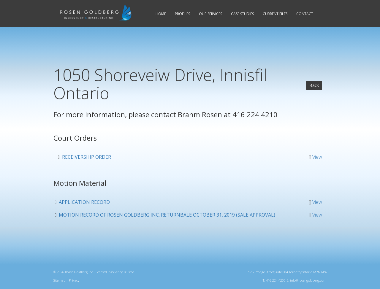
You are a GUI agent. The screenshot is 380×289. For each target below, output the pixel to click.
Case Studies (242, 13)
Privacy (74, 280)
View (317, 157)
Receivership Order (86, 157)
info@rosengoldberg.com (308, 280)
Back (314, 85)
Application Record (84, 202)
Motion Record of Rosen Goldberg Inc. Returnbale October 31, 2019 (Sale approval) (167, 215)
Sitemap (59, 280)
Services (210, 13)
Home (161, 13)
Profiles (182, 13)
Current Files (275, 13)
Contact (304, 13)
